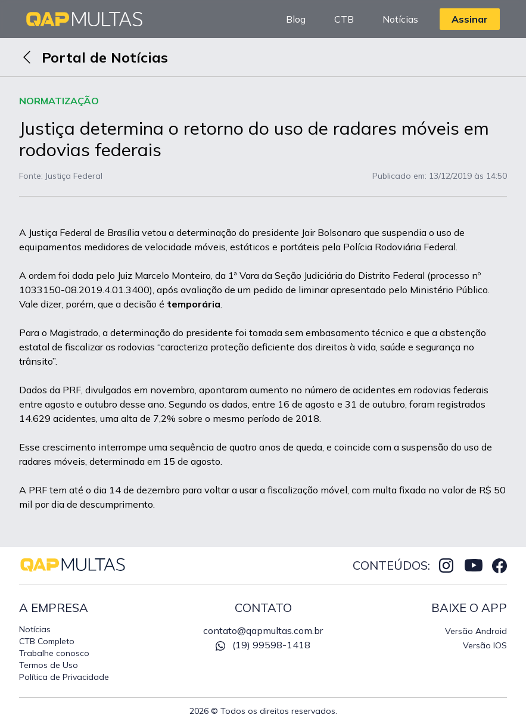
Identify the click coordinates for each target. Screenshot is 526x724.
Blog (296, 19)
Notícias (400, 19)
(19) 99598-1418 (263, 645)
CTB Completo (46, 641)
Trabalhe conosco (54, 653)
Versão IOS (485, 645)
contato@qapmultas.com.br (263, 630)
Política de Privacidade (64, 677)
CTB (344, 19)
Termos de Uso (48, 665)
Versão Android (476, 631)
